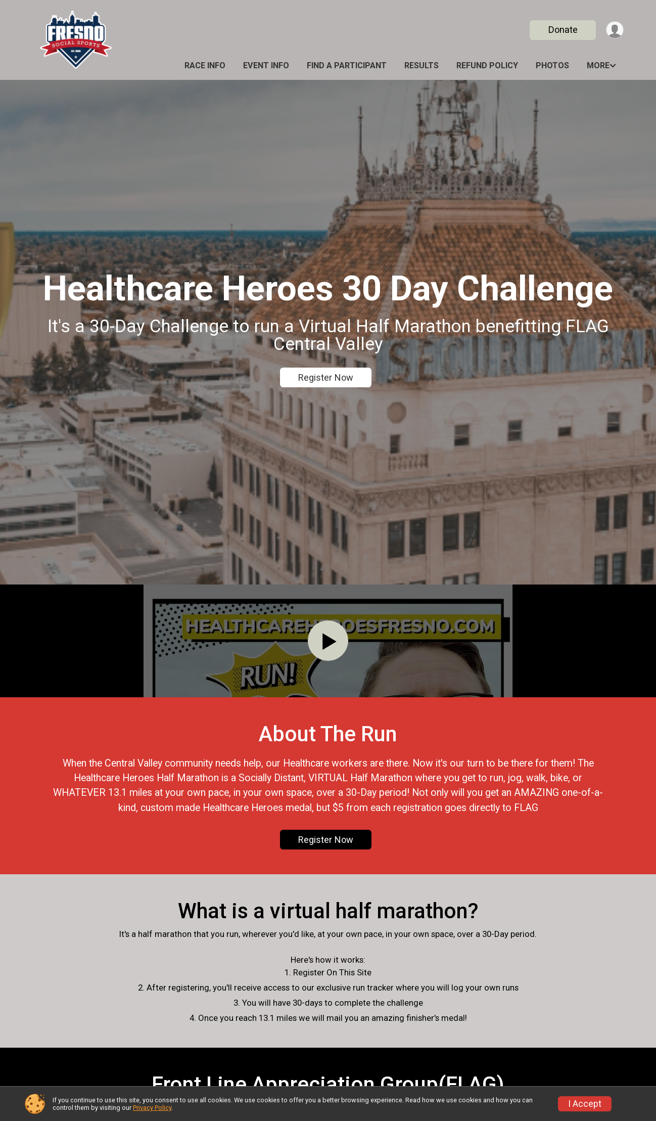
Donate (562, 29)
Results (421, 65)
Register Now (325, 377)
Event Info (266, 65)
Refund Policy (487, 65)
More (598, 65)
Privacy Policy (152, 1107)
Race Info (204, 65)
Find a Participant (347, 65)
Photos (552, 65)
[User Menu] (614, 30)
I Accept (584, 1104)
